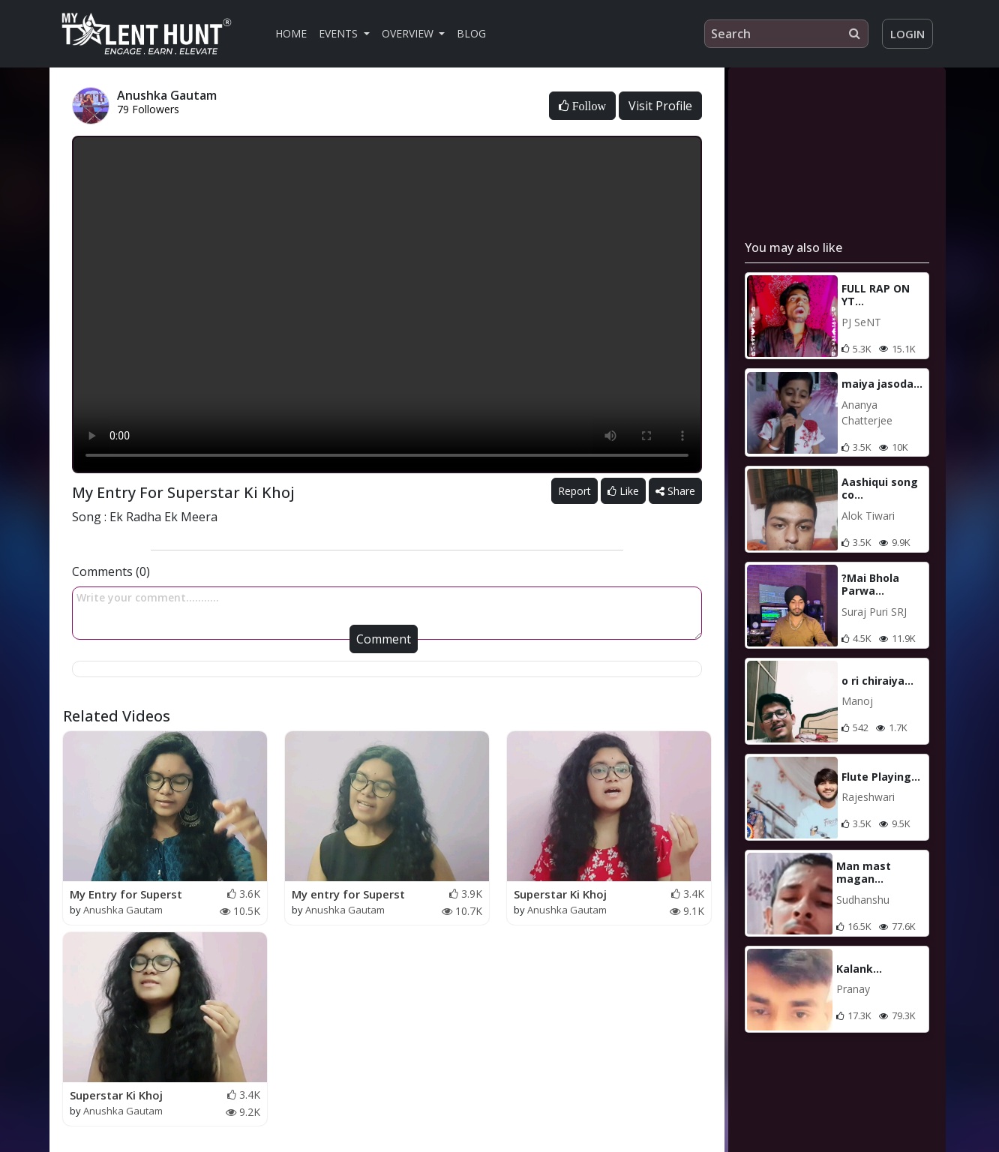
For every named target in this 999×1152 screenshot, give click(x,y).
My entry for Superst (348, 894)
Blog (471, 33)
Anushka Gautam (123, 909)
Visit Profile (660, 106)
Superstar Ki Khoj (560, 894)
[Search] (786, 34)
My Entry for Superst (126, 894)
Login (907, 33)
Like (623, 491)
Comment (383, 639)
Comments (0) (111, 571)
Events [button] (340, 33)
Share (675, 491)
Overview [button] (409, 33)
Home (291, 33)
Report (574, 491)
